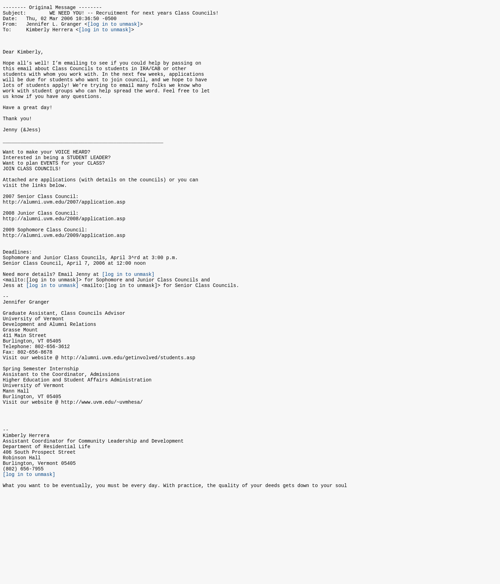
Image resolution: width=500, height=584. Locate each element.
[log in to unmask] (114, 28)
